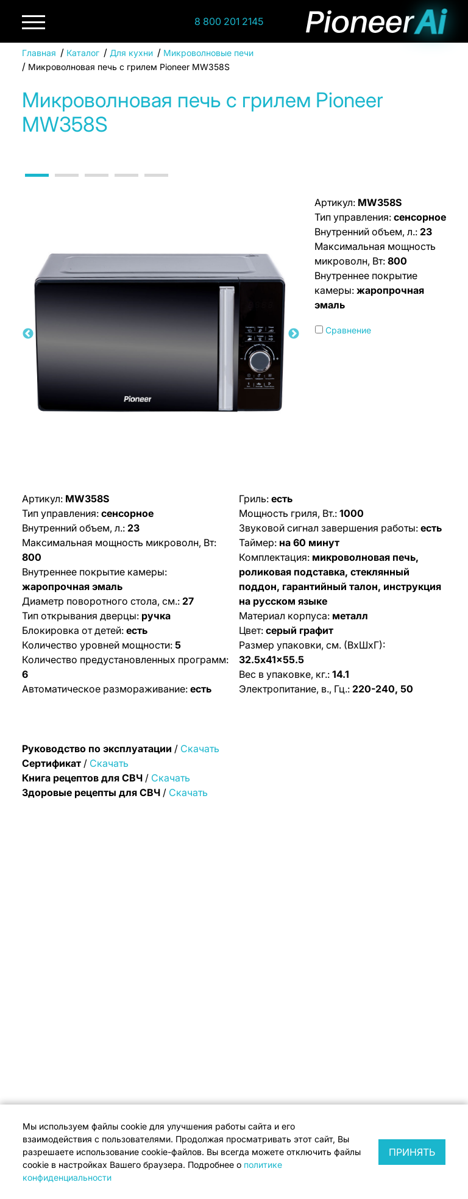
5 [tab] (153, 186)
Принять (412, 1152)
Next (294, 334)
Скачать (199, 748)
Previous (28, 334)
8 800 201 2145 (228, 21)
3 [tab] (94, 186)
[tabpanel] (161, 334)
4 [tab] (124, 186)
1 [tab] (34, 186)
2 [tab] (64, 186)
